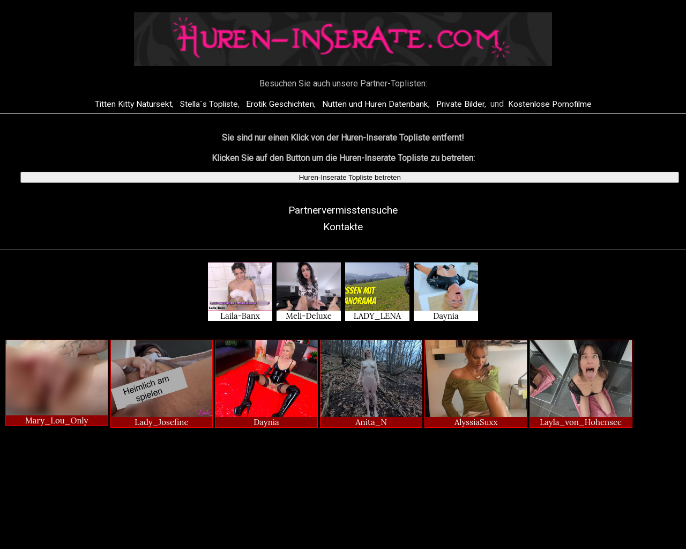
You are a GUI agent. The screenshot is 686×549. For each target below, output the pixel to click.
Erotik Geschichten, (282, 104)
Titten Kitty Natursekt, (135, 104)
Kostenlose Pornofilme (550, 104)
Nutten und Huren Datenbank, (377, 104)
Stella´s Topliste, (211, 104)
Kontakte (343, 227)
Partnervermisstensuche (343, 210)
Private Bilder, (462, 104)
